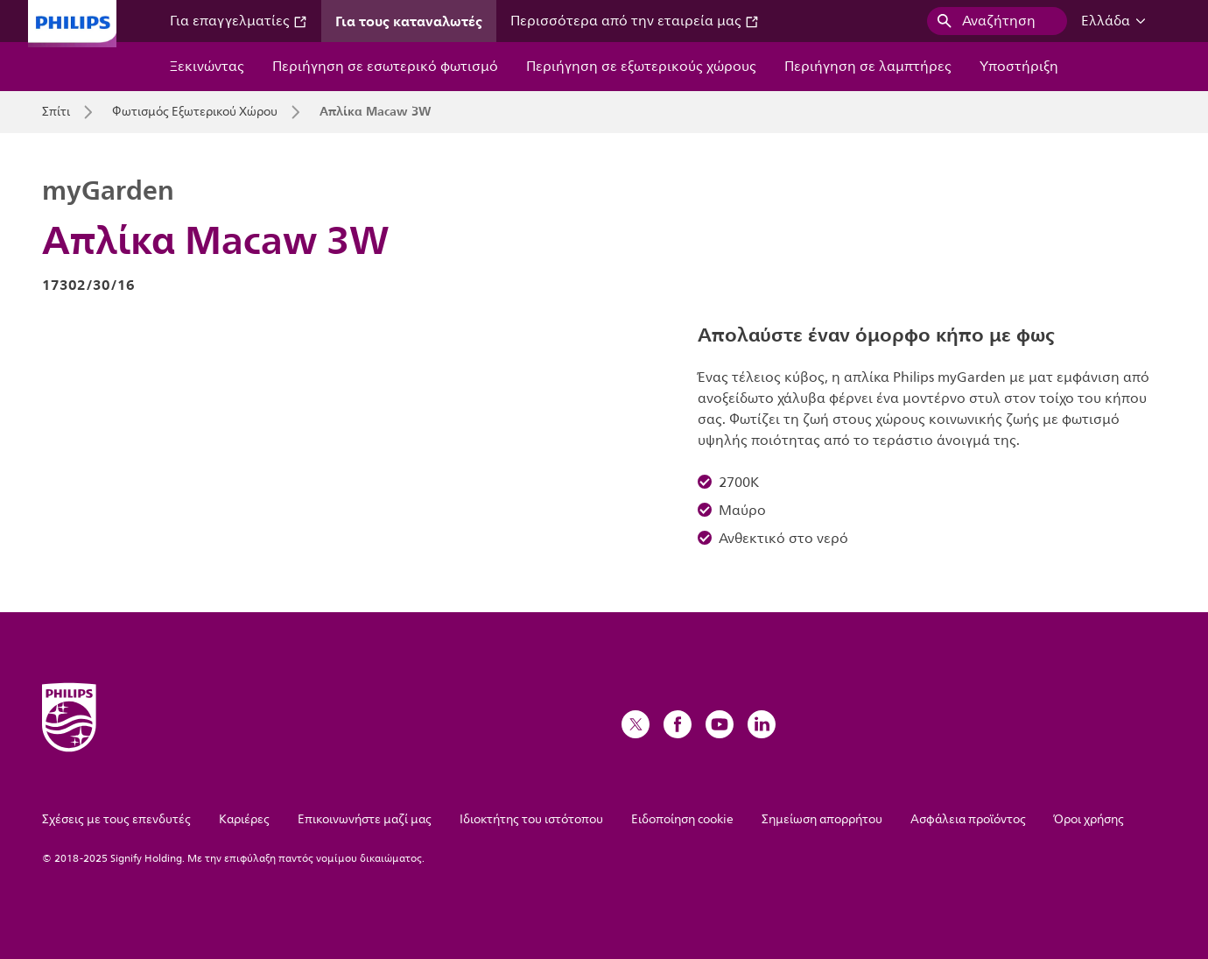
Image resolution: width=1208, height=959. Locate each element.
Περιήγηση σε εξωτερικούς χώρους (641, 66)
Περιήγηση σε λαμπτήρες (868, 66)
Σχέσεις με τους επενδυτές (116, 819)
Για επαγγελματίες (238, 21)
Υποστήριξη (1019, 66)
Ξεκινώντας (207, 66)
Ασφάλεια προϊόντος (968, 819)
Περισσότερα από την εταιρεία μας (634, 21)
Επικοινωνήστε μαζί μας (365, 819)
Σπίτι (56, 112)
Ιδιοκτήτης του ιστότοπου (531, 819)
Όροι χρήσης (1089, 819)
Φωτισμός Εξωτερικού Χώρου (194, 112)
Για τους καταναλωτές (408, 21)
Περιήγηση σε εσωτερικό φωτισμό (385, 66)
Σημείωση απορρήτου (822, 819)
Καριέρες (244, 819)
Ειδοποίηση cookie (682, 819)
